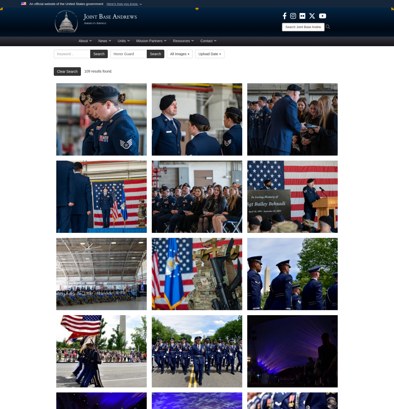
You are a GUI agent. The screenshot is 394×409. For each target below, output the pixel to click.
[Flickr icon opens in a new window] (302, 16)
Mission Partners (151, 41)
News (104, 41)
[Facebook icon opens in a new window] (285, 16)
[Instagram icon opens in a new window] (293, 16)
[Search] (303, 27)
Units (124, 41)
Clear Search (67, 72)
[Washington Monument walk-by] (101, 351)
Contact (209, 41)
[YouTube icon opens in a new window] (322, 16)
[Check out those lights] (292, 351)
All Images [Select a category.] (179, 54)
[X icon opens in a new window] (312, 16)
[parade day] (292, 274)
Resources (183, 41)
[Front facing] (197, 351)
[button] (125, 4)
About (85, 41)
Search (99, 54)
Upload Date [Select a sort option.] (210, 54)
